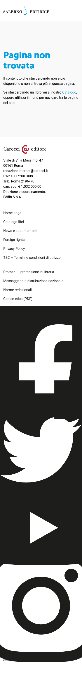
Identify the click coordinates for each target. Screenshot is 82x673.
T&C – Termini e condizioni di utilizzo (32, 258)
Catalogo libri (13, 222)
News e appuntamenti (20, 231)
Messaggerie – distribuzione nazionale (33, 281)
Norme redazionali (17, 290)
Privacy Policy (14, 249)
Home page (12, 213)
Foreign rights (14, 240)
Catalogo (69, 92)
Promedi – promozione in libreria (28, 272)
